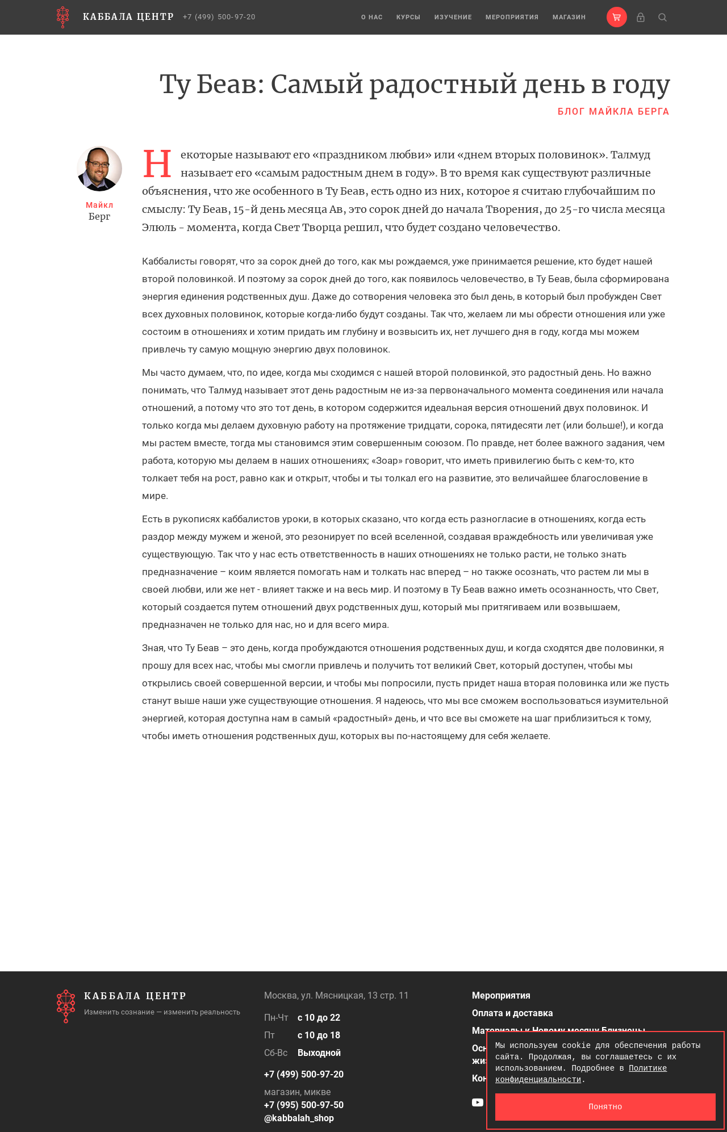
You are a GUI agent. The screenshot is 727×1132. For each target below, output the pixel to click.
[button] (617, 17)
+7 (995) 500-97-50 (304, 1105)
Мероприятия (512, 17)
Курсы (408, 17)
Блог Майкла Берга (614, 111)
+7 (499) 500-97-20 (219, 16)
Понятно (605, 1106)
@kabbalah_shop (299, 1118)
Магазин (569, 17)
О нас (372, 17)
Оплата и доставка (512, 1013)
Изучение (453, 17)
